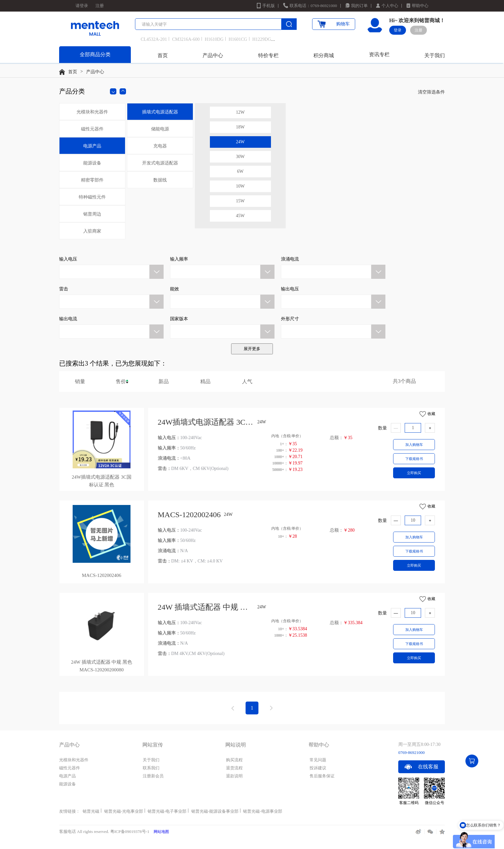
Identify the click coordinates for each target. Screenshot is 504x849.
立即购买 (414, 473)
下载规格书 (414, 459)
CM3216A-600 (186, 39)
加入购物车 (414, 445)
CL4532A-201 (154, 39)
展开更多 (252, 348)
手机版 (268, 5)
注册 (99, 5)
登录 (397, 30)
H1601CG (238, 39)
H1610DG (214, 39)
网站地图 (161, 831)
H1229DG (261, 39)
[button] (111, 267)
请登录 (82, 5)
